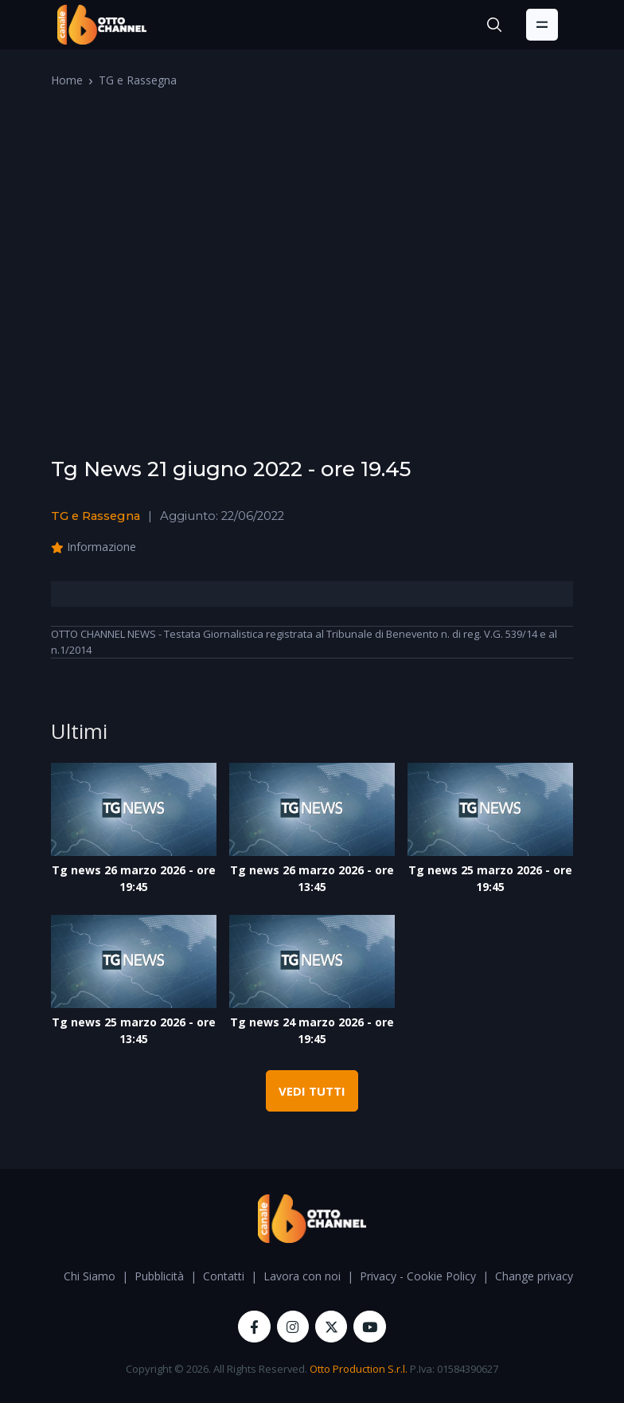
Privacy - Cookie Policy (418, 1276)
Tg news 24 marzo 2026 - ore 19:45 (312, 1030)
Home (67, 80)
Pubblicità (159, 1276)
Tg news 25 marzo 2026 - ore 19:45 (490, 878)
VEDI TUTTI (312, 1091)
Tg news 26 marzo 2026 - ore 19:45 (134, 878)
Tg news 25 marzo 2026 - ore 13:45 (134, 1030)
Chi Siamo (89, 1276)
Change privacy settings (556, 1276)
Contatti (223, 1276)
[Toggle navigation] (542, 25)
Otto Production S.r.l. (359, 1369)
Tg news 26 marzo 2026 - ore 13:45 (312, 878)
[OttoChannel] (101, 24)
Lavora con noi (302, 1276)
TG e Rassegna (138, 80)
